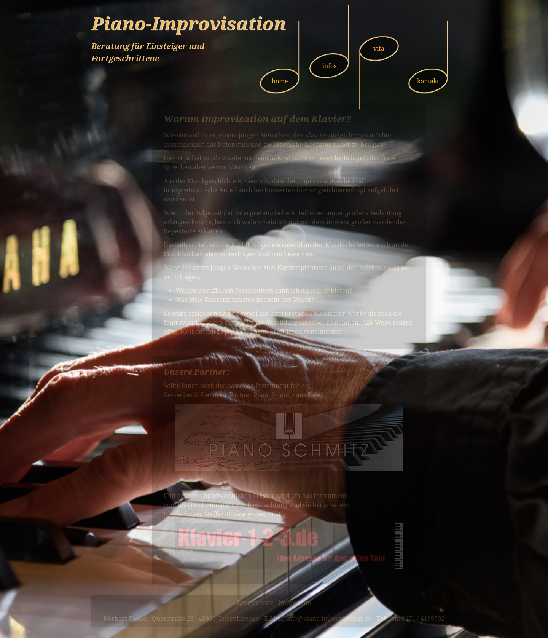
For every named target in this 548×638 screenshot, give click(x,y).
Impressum (294, 602)
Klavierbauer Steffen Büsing (205, 514)
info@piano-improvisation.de (328, 618)
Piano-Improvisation (188, 23)
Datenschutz (255, 602)
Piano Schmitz (274, 395)
